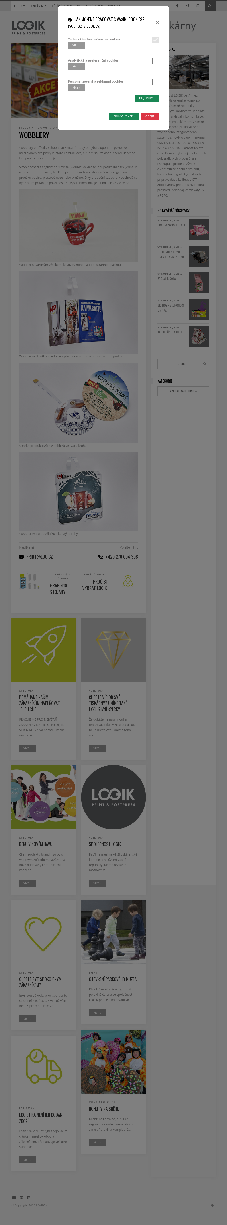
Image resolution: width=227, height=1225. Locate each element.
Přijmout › (147, 98)
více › (76, 45)
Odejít (150, 116)
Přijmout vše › (124, 116)
